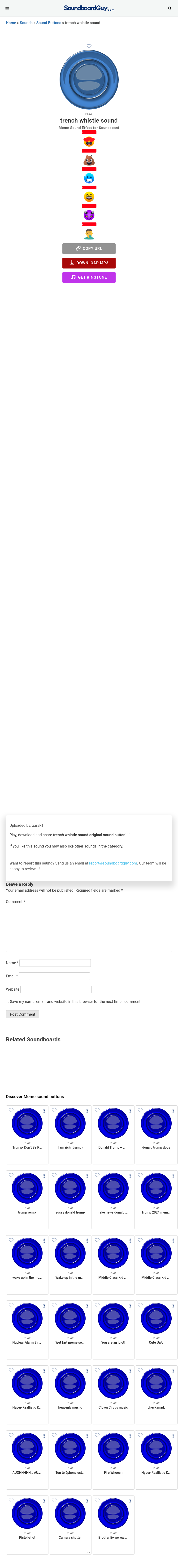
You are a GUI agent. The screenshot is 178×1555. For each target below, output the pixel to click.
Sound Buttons (48, 23)
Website (12, 989)
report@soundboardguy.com (113, 863)
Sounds (26, 23)
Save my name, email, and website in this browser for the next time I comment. (76, 1001)
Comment (15, 901)
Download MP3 (89, 262)
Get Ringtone (89, 277)
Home (11, 23)
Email (12, 976)
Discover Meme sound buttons (35, 1096)
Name (12, 963)
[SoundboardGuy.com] (89, 7)
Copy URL (89, 248)
